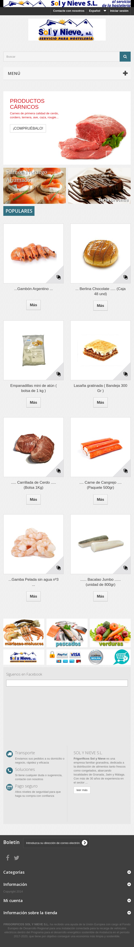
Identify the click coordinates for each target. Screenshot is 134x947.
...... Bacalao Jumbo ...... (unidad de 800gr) (100, 582)
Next (122, 156)
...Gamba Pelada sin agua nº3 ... (33, 582)
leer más (82, 790)
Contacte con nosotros (68, 10)
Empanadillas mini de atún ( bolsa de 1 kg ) (33, 388)
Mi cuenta (13, 900)
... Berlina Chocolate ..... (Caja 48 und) (100, 291)
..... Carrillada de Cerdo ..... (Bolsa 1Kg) (33, 485)
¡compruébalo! (28, 128)
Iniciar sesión (119, 10)
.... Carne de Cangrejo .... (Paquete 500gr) (100, 485)
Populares (19, 211)
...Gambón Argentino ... (33, 289)
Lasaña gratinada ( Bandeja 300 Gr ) (100, 388)
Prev (111, 156)
